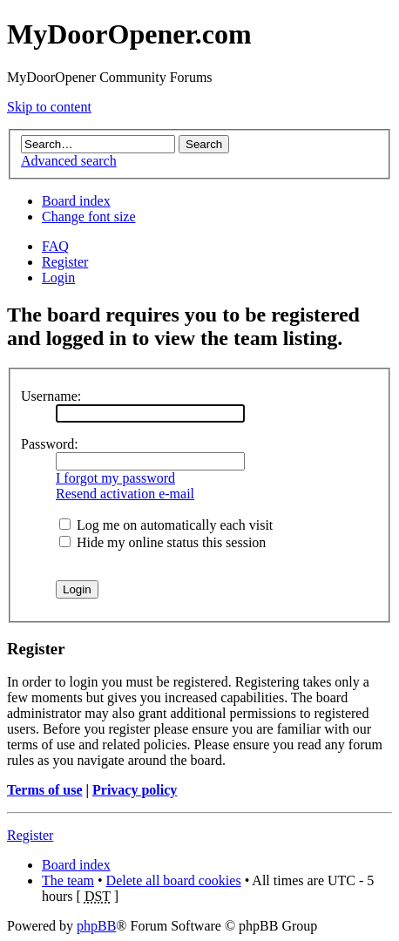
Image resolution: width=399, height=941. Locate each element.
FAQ (55, 246)
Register (65, 261)
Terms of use (45, 789)
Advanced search (69, 160)
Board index (76, 200)
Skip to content (49, 106)
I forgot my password (115, 477)
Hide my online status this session (162, 542)
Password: (49, 444)
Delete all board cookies (173, 880)
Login (58, 277)
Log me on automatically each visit (166, 525)
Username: (51, 396)
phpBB (96, 925)
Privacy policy (134, 789)
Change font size (89, 216)
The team (68, 880)
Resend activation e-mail (125, 493)
